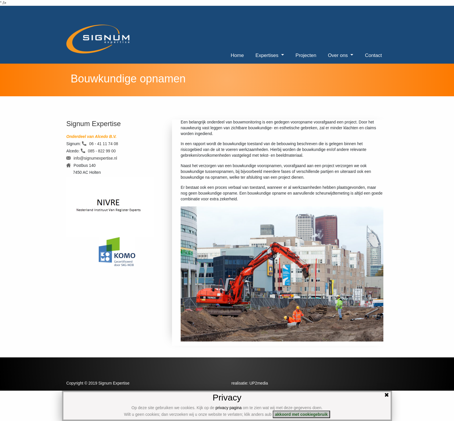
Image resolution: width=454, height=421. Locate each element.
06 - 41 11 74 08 (103, 144)
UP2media (258, 383)
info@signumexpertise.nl (95, 158)
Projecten (306, 55)
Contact (373, 55)
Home (237, 55)
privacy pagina (228, 407)
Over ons (338, 55)
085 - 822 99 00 (102, 151)
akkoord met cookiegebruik (301, 414)
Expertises (267, 55)
